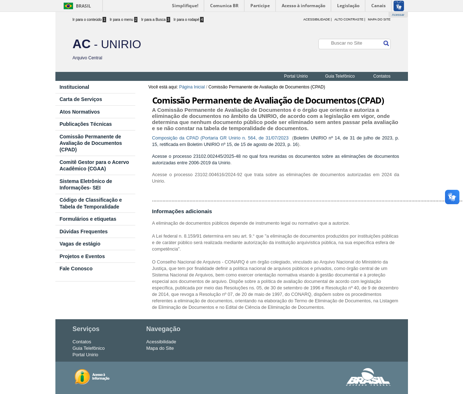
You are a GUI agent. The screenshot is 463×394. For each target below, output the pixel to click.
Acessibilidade (161, 341)
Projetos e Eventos (82, 256)
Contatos (381, 76)
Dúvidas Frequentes (83, 231)
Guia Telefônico (340, 76)
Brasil (83, 6)
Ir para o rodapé (189, 19)
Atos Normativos (79, 112)
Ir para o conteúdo (89, 19)
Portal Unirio (296, 76)
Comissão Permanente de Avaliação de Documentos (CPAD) (90, 143)
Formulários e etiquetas (87, 219)
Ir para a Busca (155, 19)
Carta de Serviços (80, 99)
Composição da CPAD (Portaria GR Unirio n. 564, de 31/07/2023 (221, 138)
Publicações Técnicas (85, 124)
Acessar (398, 15)
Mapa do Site (379, 19)
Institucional (74, 87)
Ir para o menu (123, 19)
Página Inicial (192, 87)
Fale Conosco (75, 268)
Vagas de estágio (79, 244)
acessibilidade (316, 19)
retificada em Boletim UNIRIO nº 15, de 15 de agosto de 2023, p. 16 (229, 144)
